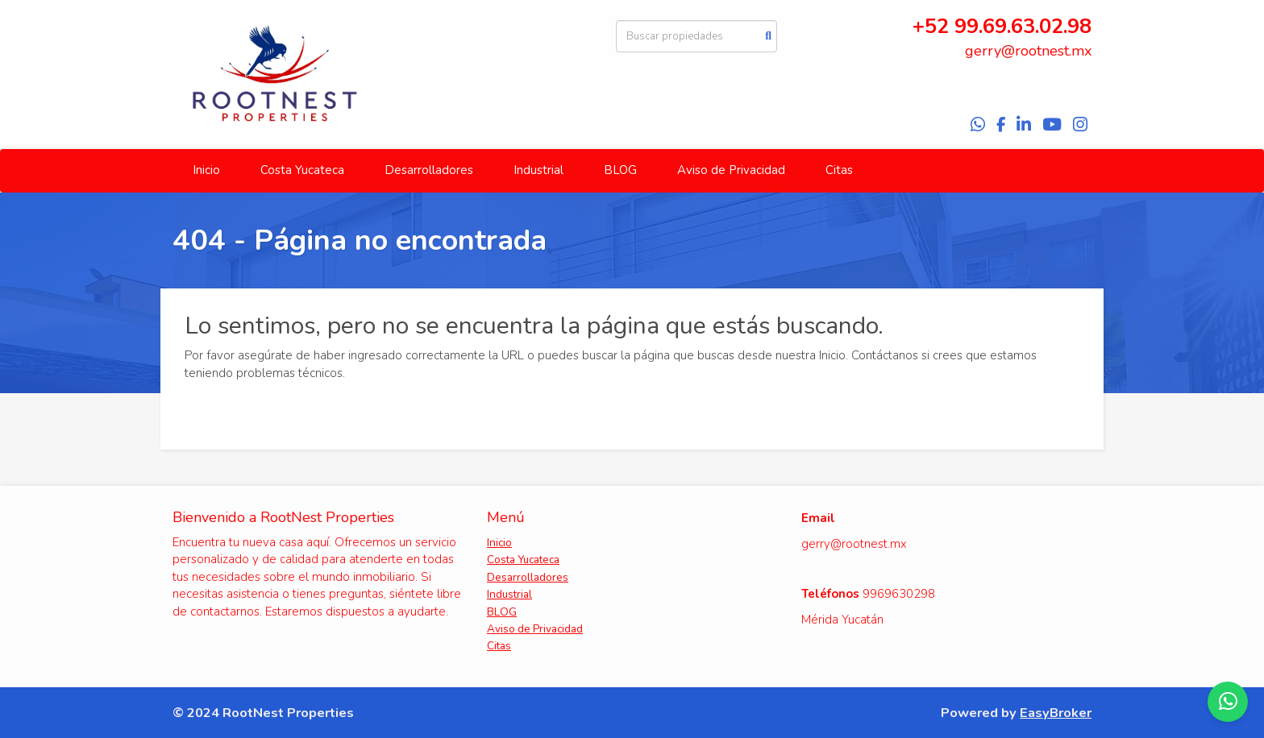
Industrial (538, 170)
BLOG (620, 170)
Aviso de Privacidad (731, 170)
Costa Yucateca (302, 170)
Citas (839, 170)
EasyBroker (1055, 712)
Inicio (206, 170)
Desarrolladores (429, 170)
